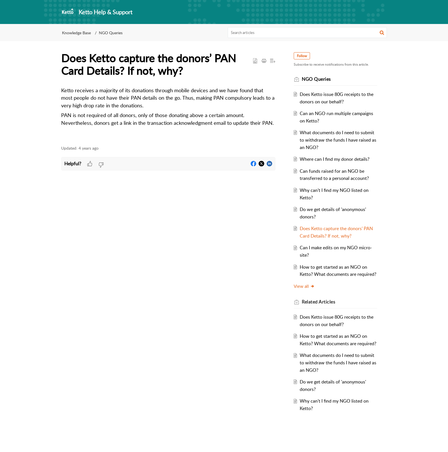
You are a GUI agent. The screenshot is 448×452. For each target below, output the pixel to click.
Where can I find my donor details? (334, 159)
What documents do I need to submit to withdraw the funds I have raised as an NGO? (338, 139)
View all (304, 286)
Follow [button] (302, 55)
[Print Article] (264, 61)
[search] (307, 32)
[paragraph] (168, 107)
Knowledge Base (76, 32)
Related (318, 302)
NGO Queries (111, 32)
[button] (382, 32)
